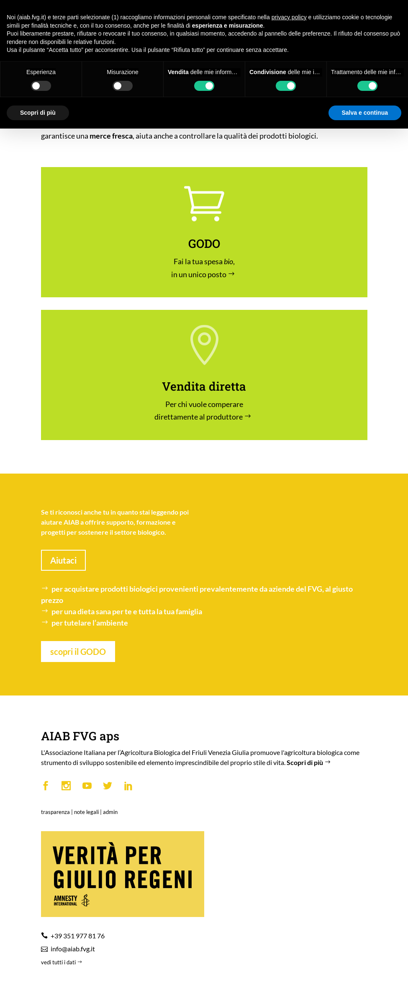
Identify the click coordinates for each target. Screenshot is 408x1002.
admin (110, 812)
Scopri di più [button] (38, 112)
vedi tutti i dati (62, 962)
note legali (86, 812)
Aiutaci (63, 560)
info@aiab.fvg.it (73, 949)
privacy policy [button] (289, 17)
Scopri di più (310, 762)
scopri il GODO (78, 652)
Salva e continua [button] (365, 112)
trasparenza (55, 812)
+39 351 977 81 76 (78, 936)
